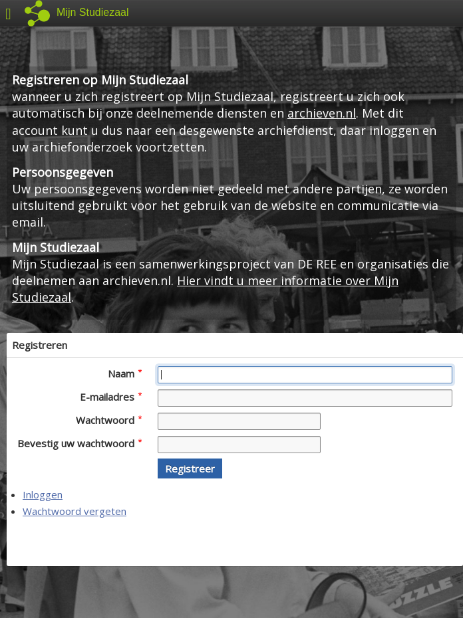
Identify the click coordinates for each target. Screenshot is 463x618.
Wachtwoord (109, 420)
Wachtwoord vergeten (74, 511)
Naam (125, 373)
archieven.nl (321, 113)
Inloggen (43, 494)
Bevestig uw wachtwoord (79, 443)
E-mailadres (111, 396)
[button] (190, 468)
